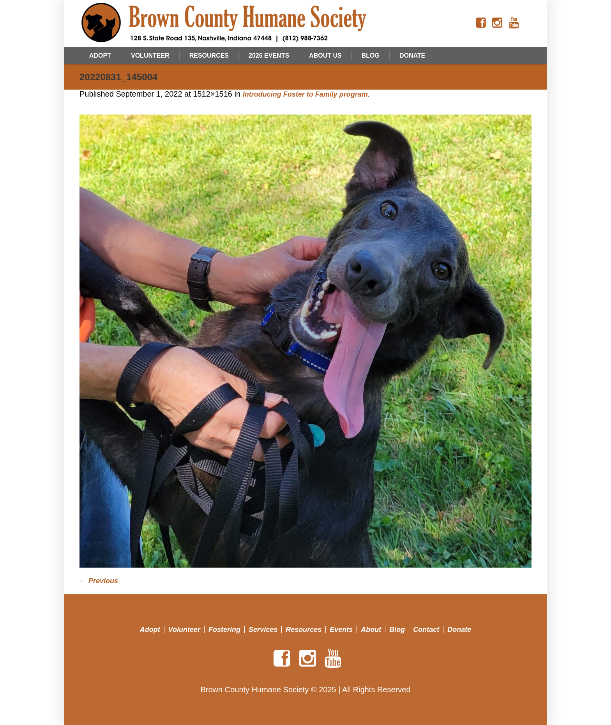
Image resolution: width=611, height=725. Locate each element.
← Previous (98, 581)
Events (341, 629)
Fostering (224, 629)
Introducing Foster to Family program (305, 94)
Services (263, 629)
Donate (459, 629)
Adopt (150, 629)
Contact (426, 629)
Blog (397, 629)
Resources (303, 629)
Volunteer (184, 629)
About (371, 629)
